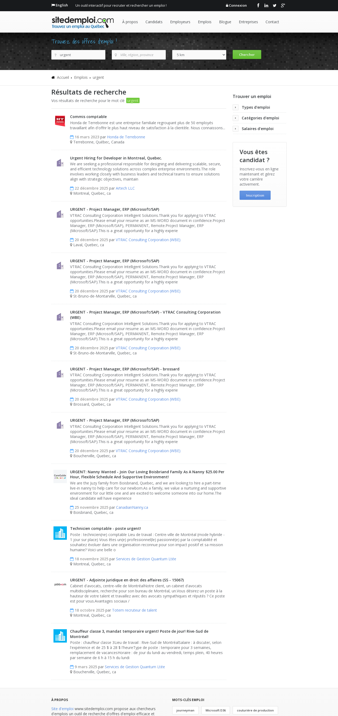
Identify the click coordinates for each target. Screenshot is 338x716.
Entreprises (248, 21)
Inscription (255, 195)
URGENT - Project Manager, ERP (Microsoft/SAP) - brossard (124, 368)
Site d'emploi (62, 708)
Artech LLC (125, 188)
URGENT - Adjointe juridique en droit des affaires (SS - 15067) (127, 579)
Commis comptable (88, 116)
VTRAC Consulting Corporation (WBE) (148, 239)
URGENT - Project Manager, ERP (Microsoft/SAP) (114, 209)
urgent (98, 77)
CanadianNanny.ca (132, 507)
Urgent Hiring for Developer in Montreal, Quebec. (116, 158)
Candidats (154, 21)
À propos (130, 21)
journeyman (185, 710)
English (62, 5)
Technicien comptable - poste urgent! (105, 528)
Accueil (63, 77)
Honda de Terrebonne (126, 136)
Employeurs (180, 21)
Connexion (238, 5)
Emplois (205, 21)
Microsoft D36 (216, 710)
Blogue (225, 21)
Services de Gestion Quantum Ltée (146, 558)
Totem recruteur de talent (134, 610)
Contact (272, 21)
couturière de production (255, 710)
